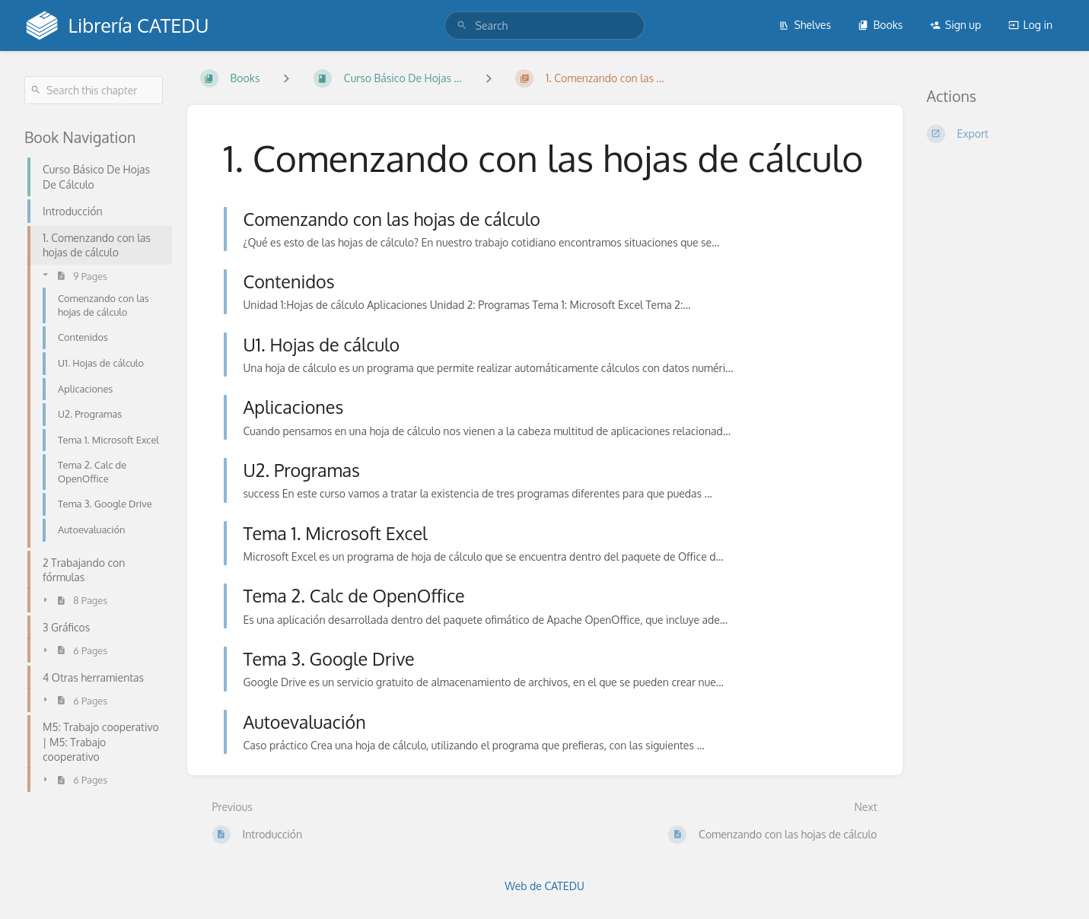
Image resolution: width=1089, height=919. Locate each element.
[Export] (996, 134)
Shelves (805, 24)
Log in (1030, 24)
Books (880, 24)
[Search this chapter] (93, 90)
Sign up (955, 24)
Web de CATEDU (544, 885)
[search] (544, 25)
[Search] (462, 25)
